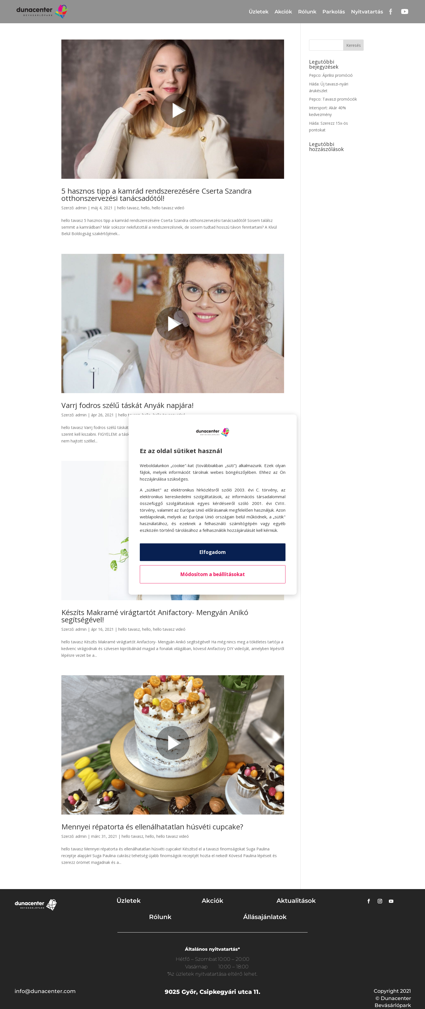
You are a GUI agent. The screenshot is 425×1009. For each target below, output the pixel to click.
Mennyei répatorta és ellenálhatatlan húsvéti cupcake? (152, 827)
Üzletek (258, 12)
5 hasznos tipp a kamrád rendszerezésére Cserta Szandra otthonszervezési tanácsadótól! (156, 194)
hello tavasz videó (168, 207)
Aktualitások (296, 900)
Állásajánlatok (265, 917)
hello (145, 207)
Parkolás (333, 12)
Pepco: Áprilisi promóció (331, 75)
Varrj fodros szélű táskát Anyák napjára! (127, 405)
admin (81, 207)
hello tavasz (128, 207)
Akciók (283, 12)
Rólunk (307, 12)
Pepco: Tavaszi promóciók (333, 99)
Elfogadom (212, 552)
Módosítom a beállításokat (212, 574)
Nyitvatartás (367, 12)
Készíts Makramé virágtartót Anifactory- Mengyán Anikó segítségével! (154, 616)
